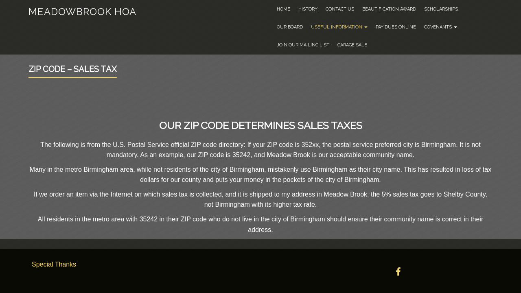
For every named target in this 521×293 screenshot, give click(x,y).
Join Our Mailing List (303, 45)
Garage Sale (352, 45)
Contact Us (340, 9)
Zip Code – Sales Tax (72, 69)
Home (283, 9)
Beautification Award (389, 9)
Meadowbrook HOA (82, 11)
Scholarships (441, 9)
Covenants (440, 27)
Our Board (290, 27)
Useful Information (339, 27)
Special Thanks (54, 264)
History (307, 9)
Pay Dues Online (396, 27)
